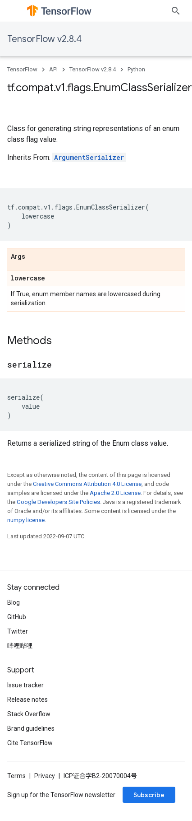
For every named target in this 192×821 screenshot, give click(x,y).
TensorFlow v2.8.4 (44, 39)
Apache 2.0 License (115, 493)
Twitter (17, 631)
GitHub (16, 616)
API (53, 69)
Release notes (27, 699)
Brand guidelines (31, 728)
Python (136, 69)
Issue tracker (25, 685)
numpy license (26, 520)
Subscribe (149, 795)
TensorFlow (22, 69)
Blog (13, 602)
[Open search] (175, 10)
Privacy (44, 775)
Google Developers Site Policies (58, 502)
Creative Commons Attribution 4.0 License (87, 483)
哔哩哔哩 (19, 645)
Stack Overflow (28, 714)
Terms (16, 775)
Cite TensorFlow (30, 742)
